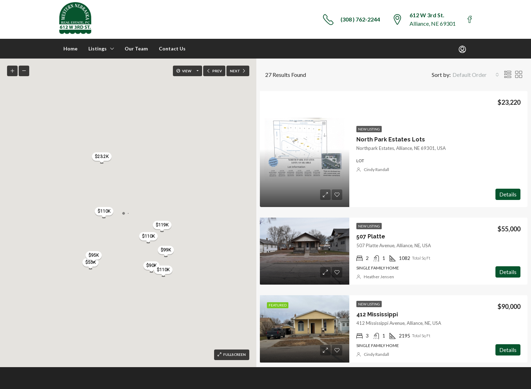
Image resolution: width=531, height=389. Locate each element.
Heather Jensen (379, 276)
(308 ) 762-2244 (360, 19)
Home (70, 48)
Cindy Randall (376, 169)
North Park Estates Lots (390, 139)
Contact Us (172, 48)
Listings (97, 48)
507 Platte (370, 236)
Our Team (136, 48)
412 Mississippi (377, 314)
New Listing (369, 129)
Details (508, 194)
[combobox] (475, 74)
